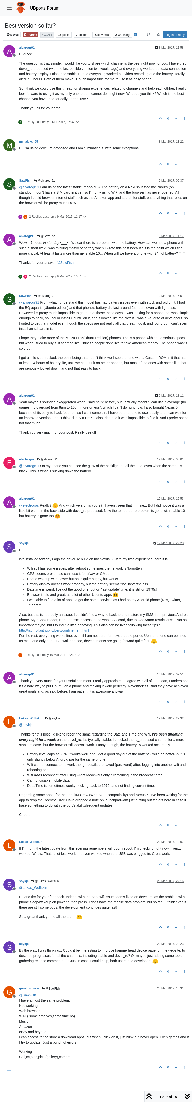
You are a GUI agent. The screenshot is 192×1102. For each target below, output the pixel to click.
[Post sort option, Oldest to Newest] (149, 34)
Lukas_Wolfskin (30, 718)
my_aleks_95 (28, 141)
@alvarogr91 (44, 180)
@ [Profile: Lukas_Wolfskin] (33, 888)
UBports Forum (45, 8)
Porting (30, 34)
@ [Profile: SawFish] (65, 263)
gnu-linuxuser (29, 988)
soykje (24, 543)
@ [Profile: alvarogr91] (29, 187)
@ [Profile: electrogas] (29, 505)
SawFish (25, 180)
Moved (13, 34)
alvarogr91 (27, 47)
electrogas (26, 459)
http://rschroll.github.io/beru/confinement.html (54, 630)
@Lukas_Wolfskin (45, 881)
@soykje (52, 718)
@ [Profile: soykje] (26, 725)
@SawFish (46, 236)
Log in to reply (175, 35)
